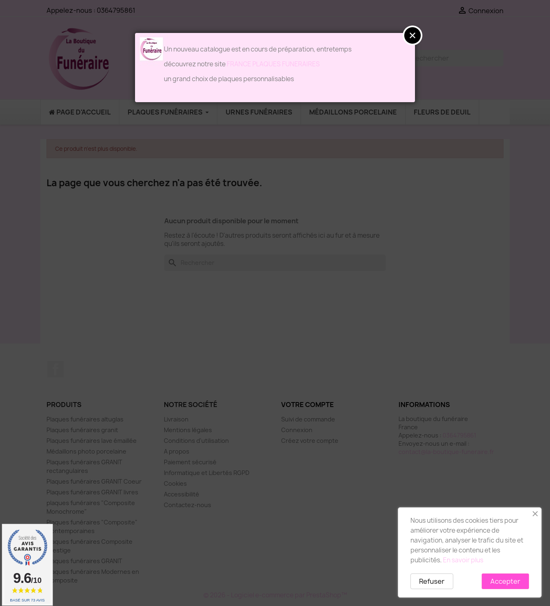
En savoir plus (463, 560)
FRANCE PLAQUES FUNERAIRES (273, 64)
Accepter (505, 581)
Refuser (432, 581)
